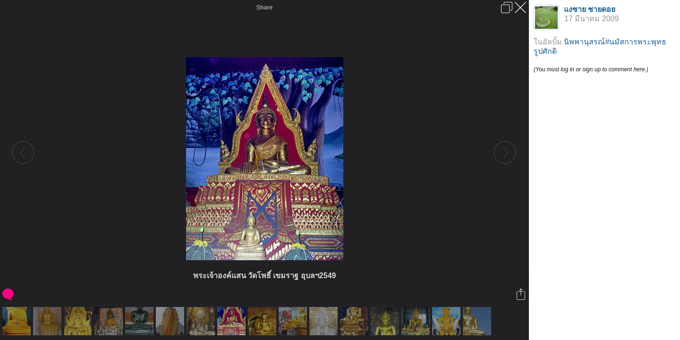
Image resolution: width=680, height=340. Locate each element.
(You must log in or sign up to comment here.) (591, 69)
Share (264, 7)
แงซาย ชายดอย (589, 9)
